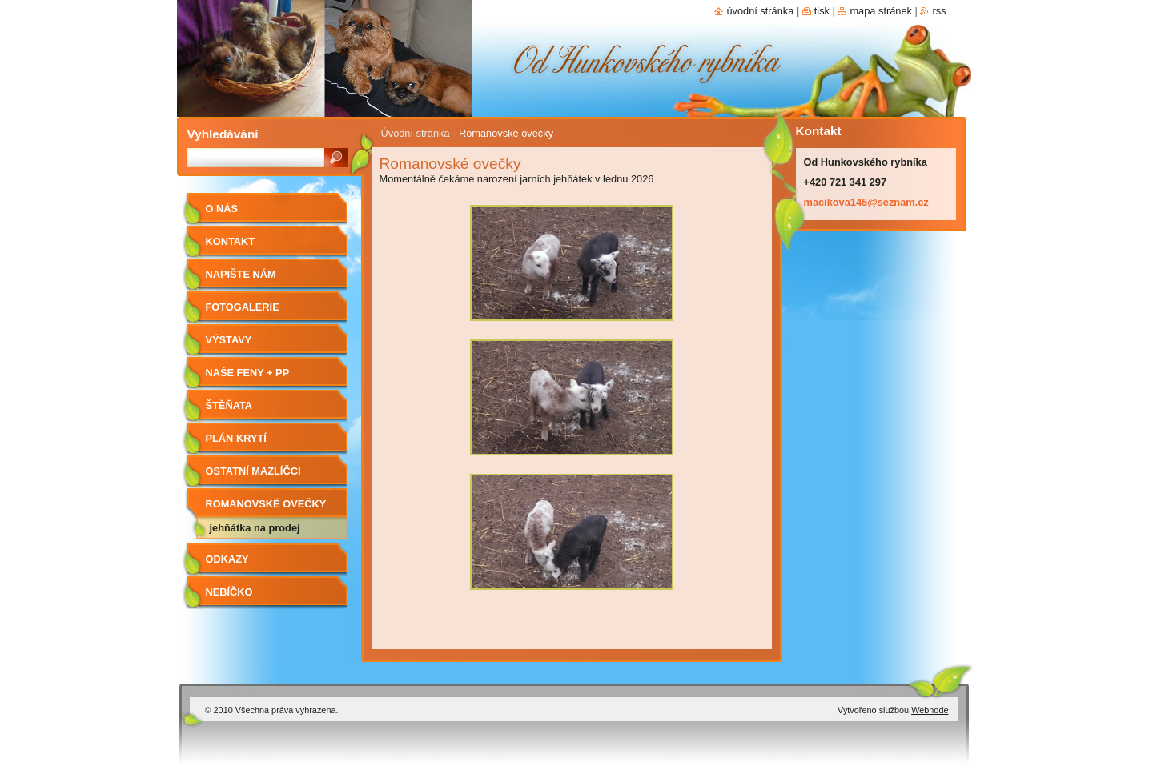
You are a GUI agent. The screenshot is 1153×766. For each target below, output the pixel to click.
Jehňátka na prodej (255, 528)
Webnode (929, 710)
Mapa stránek (881, 11)
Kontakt (230, 241)
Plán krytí (236, 438)
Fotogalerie (242, 307)
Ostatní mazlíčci (253, 471)
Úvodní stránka (415, 133)
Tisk (822, 11)
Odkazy (227, 559)
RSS (939, 11)
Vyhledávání (223, 134)
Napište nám (241, 274)
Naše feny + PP (248, 373)
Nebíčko (229, 592)
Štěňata (229, 405)
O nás (222, 209)
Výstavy (229, 340)
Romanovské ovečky (266, 504)
